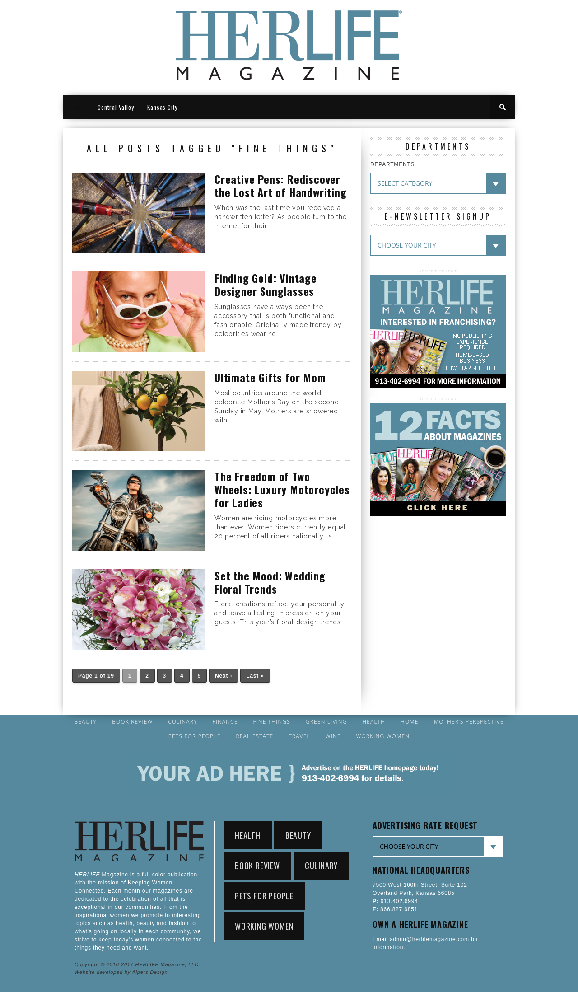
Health (373, 722)
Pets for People (194, 736)
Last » (255, 676)
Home (410, 722)
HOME (77, 107)
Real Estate (254, 736)
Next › (223, 676)
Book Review (132, 722)
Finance (225, 722)
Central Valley (116, 107)
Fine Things (271, 722)
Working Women (383, 736)
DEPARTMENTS (392, 164)
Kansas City (162, 107)
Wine (333, 736)
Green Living (326, 722)
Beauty (85, 722)
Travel (299, 736)
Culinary (182, 722)
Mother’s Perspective (469, 722)
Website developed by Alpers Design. (122, 972)
